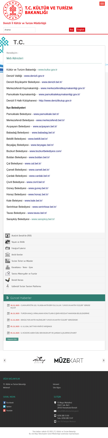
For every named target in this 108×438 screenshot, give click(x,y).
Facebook (10, 403)
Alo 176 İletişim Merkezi (66, 421)
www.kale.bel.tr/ (33, 200)
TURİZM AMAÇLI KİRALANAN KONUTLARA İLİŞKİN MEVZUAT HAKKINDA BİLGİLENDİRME (55, 313)
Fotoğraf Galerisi (15, 248)
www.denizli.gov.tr (34, 76)
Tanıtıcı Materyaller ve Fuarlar (21, 273)
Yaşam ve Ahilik (15, 242)
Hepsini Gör (12, 339)
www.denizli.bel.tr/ (52, 82)
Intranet (56, 384)
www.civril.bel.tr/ (36, 182)
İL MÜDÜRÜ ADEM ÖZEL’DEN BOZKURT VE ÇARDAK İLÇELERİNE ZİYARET (49, 333)
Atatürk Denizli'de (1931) (18, 235)
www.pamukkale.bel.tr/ (46, 114)
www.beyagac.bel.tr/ (42, 145)
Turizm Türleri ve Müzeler (19, 261)
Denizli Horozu (14, 280)
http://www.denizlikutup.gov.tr (55, 100)
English (80, 29)
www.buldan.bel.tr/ (39, 157)
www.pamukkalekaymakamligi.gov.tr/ (59, 94)
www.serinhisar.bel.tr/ (44, 206)
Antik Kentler (14, 254)
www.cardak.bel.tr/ (39, 176)
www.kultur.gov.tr (47, 69)
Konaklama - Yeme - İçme (19, 267)
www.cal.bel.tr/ (33, 163)
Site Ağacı (57, 387)
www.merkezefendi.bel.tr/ (50, 120)
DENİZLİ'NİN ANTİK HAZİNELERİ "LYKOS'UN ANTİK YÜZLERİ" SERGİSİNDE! (49, 320)
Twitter (9, 407)
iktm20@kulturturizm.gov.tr (68, 411)
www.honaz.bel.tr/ (38, 194)
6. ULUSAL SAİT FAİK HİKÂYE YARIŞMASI (36, 326)
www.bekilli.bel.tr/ (38, 138)
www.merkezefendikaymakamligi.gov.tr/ (63, 88)
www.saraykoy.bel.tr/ (43, 219)
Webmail (6, 387)
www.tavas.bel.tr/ (37, 213)
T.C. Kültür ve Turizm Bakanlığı (14, 384)
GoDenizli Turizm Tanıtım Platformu (23, 286)
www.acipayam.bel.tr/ (45, 126)
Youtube (9, 410)
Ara (71, 29)
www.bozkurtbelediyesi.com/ (45, 151)
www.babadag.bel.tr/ (43, 132)
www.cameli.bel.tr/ (39, 169)
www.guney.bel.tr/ (38, 188)
